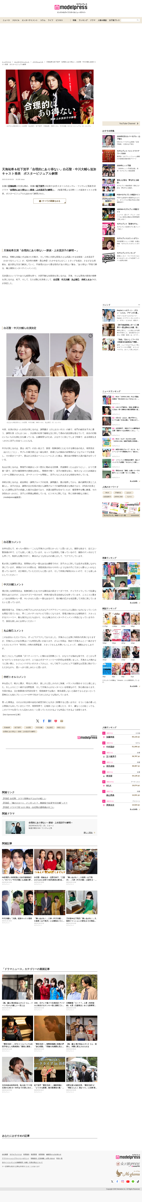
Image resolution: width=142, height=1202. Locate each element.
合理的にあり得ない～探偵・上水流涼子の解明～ (32, 190)
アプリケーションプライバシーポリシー (15, 1158)
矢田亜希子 (107, 497)
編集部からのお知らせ (53, 1154)
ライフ (50, 20)
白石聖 (56, 279)
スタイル (15, 20)
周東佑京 (110, 805)
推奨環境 (34, 1154)
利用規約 (26, 1154)
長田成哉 (110, 766)
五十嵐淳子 (111, 756)
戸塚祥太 (118, 493)
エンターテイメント (30, 20)
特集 (74, 20)
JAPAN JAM (118, 497)
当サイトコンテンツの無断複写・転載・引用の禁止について (22, 1162)
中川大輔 (65, 279)
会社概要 (5, 1154)
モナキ (129, 497)
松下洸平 (40, 186)
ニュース (6, 20)
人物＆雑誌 (102, 20)
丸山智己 (75, 279)
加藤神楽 (110, 737)
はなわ (129, 493)
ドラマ (92, 20)
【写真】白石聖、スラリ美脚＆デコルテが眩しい (24, 798)
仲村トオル (86, 279)
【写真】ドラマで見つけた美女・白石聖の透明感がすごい (28, 807)
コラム (42, 20)
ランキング (83, 20)
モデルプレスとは (16, 1154)
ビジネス (59, 20)
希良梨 (109, 776)
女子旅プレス (114, 20)
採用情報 (42, 1154)
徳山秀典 (110, 795)
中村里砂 (110, 747)
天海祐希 (12, 186)
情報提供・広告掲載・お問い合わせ (43, 1158)
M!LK (107, 493)
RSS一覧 (59, 1158)
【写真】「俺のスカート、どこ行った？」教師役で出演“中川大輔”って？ (35, 803)
